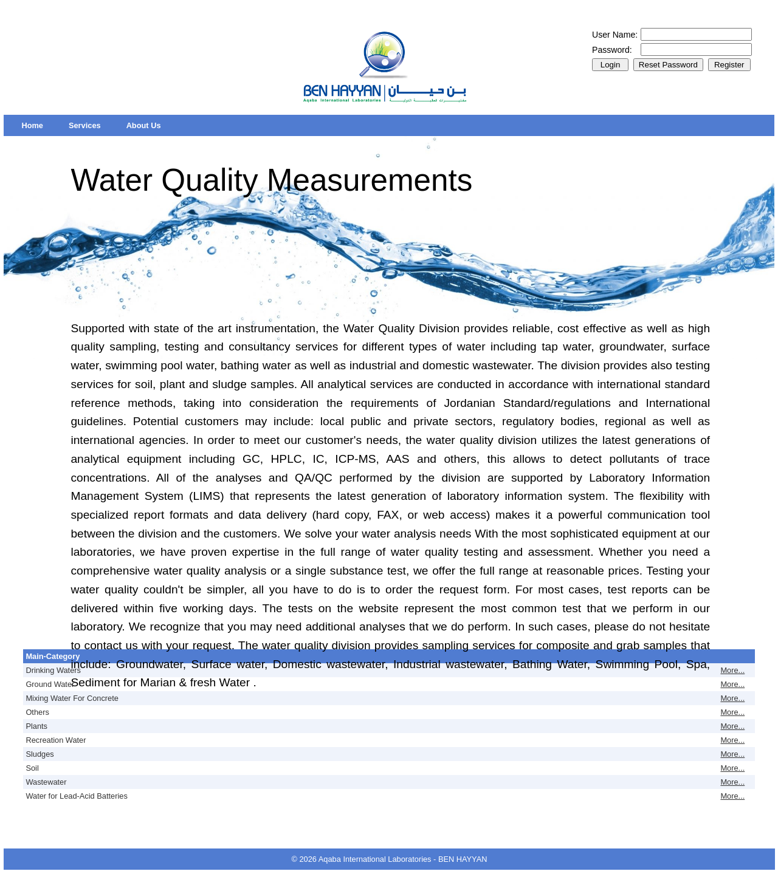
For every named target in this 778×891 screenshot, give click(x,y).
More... (732, 670)
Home (32, 125)
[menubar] (91, 125)
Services (85, 125)
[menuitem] (32, 125)
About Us (143, 125)
